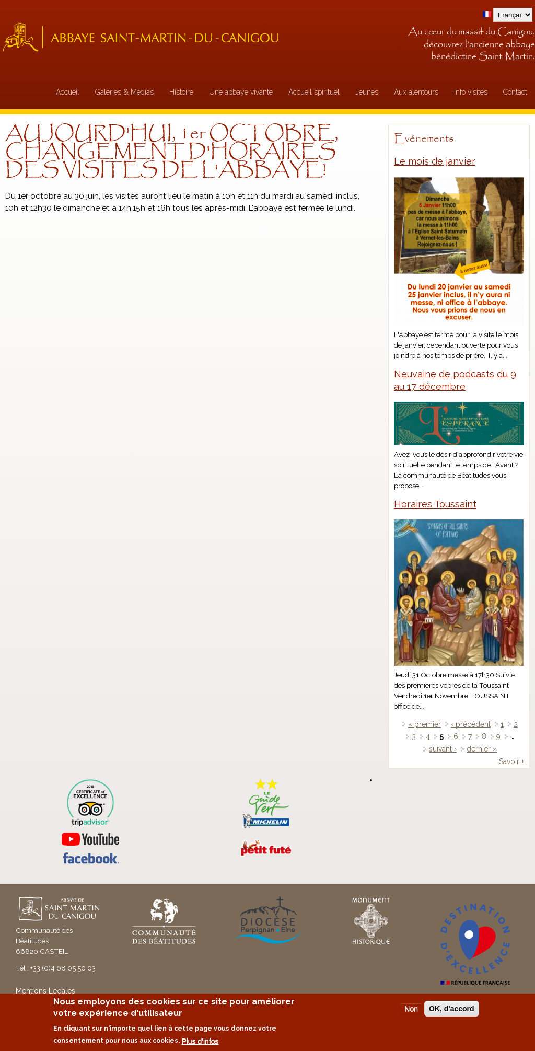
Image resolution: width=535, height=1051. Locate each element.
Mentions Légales (45, 991)
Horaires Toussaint (435, 504)
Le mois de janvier (434, 161)
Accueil (67, 92)
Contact (515, 92)
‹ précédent (471, 724)
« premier (424, 724)
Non (411, 1008)
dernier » (482, 749)
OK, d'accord (451, 1008)
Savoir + (511, 761)
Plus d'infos (199, 1041)
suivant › (443, 749)
